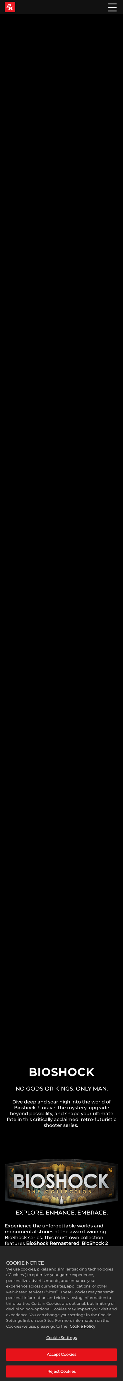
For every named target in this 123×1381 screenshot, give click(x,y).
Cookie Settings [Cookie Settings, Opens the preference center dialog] (61, 1342)
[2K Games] (10, 7)
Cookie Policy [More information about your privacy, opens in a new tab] (82, 1330)
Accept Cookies (61, 1359)
